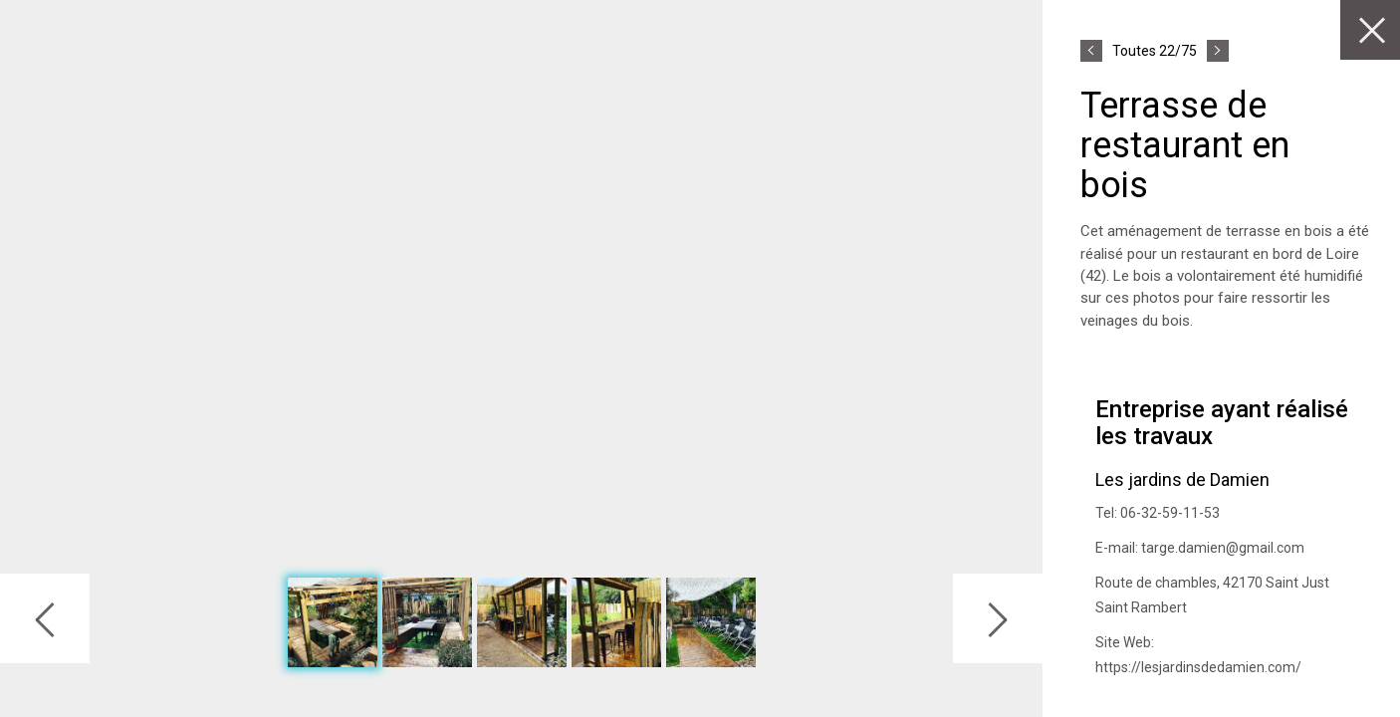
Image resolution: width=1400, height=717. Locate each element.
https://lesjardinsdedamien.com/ (1198, 667)
